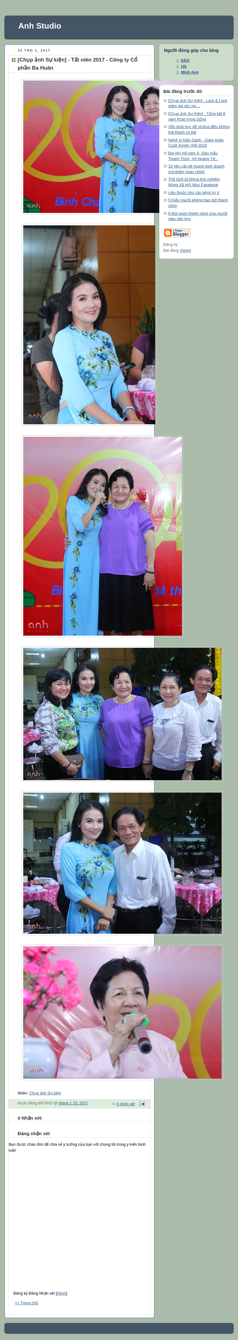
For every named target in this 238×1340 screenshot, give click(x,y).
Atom (61, 1293)
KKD (185, 60)
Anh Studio (39, 25)
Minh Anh (190, 72)
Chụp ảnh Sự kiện (45, 1093)
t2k (184, 66)
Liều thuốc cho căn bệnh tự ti (193, 193)
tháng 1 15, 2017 (73, 1103)
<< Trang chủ (26, 1303)
